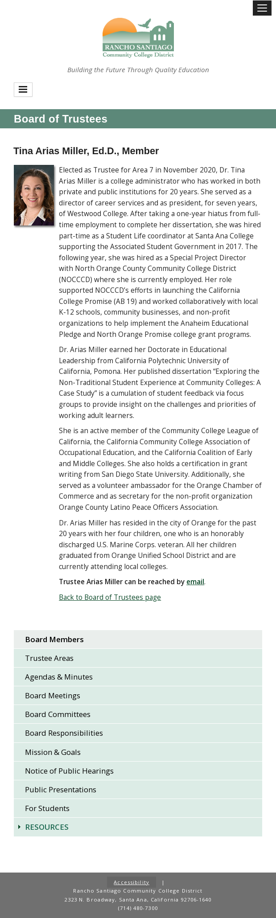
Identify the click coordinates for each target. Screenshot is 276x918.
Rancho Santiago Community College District (138, 38)
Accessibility (131, 882)
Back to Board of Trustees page (110, 597)
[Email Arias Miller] (195, 581)
